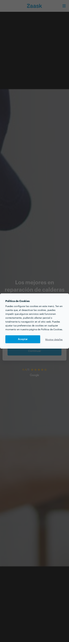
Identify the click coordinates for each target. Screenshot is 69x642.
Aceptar (23, 339)
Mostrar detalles (54, 339)
